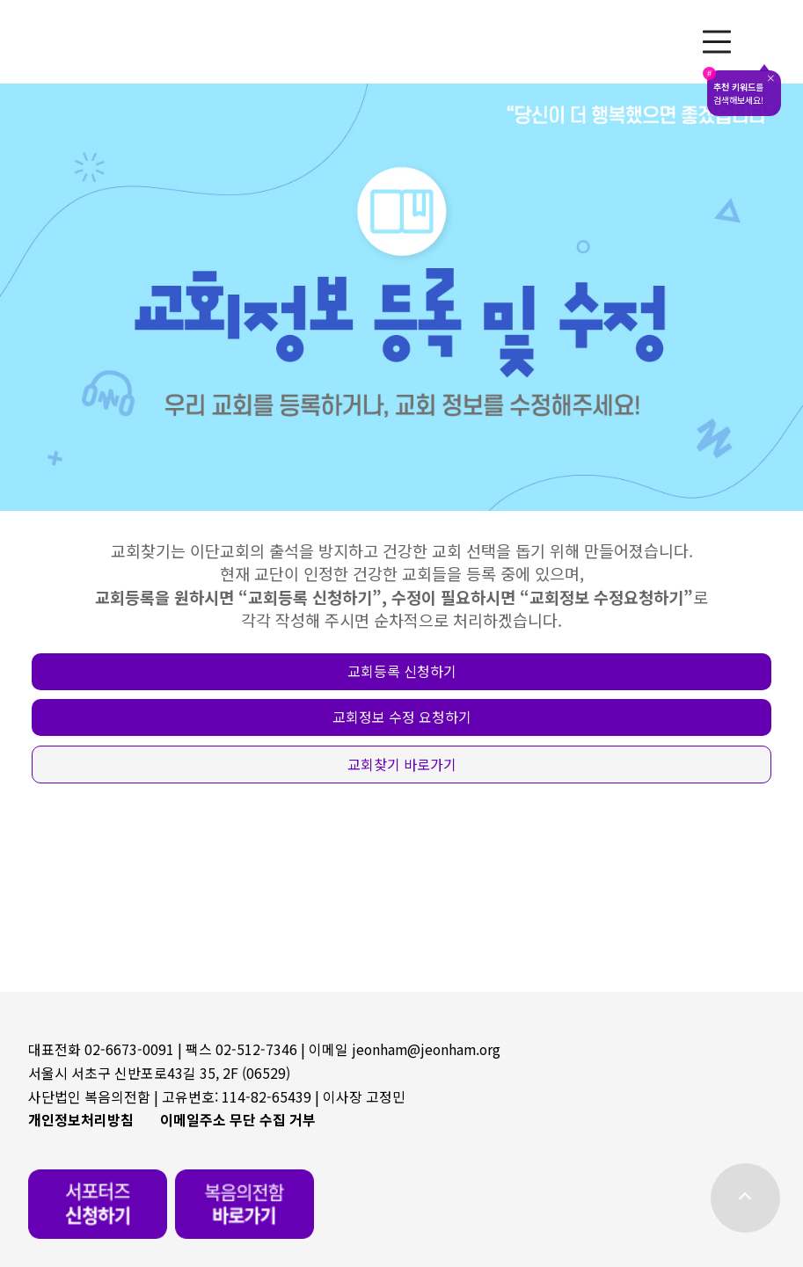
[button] (401, 671)
